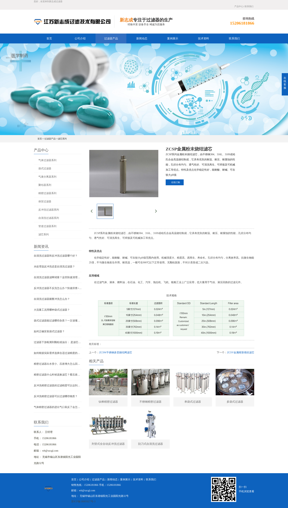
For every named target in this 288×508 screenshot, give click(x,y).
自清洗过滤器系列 (48, 218)
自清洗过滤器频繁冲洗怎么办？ (52, 299)
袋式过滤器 (44, 168)
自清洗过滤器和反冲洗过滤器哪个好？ (56, 255)
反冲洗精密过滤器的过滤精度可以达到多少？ (58, 385)
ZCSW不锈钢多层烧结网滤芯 (115, 352)
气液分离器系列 (47, 176)
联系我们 (249, 6)
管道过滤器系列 (47, 226)
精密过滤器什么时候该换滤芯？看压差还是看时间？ (58, 374)
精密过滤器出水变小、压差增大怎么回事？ (58, 363)
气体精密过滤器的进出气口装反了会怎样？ (58, 407)
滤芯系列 (62, 138)
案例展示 (172, 38)
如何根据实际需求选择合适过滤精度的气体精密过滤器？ (58, 353)
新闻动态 (141, 38)
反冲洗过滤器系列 (48, 209)
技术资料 (203, 38)
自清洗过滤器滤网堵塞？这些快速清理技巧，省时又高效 (58, 277)
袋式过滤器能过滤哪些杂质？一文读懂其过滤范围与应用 (58, 320)
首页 (49, 38)
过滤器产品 (111, 38)
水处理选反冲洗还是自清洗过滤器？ (54, 266)
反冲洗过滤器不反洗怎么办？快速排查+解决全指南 (58, 288)
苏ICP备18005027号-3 (83, 501)
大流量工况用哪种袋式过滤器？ (52, 309)
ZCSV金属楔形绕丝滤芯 (240, 352)
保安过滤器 (44, 201)
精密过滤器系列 (47, 193)
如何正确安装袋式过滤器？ (49, 331)
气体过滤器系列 (47, 160)
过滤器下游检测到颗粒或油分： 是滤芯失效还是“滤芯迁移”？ (58, 342)
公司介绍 (80, 38)
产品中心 (238, 6)
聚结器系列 (44, 185)
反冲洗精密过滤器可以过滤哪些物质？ (56, 396)
